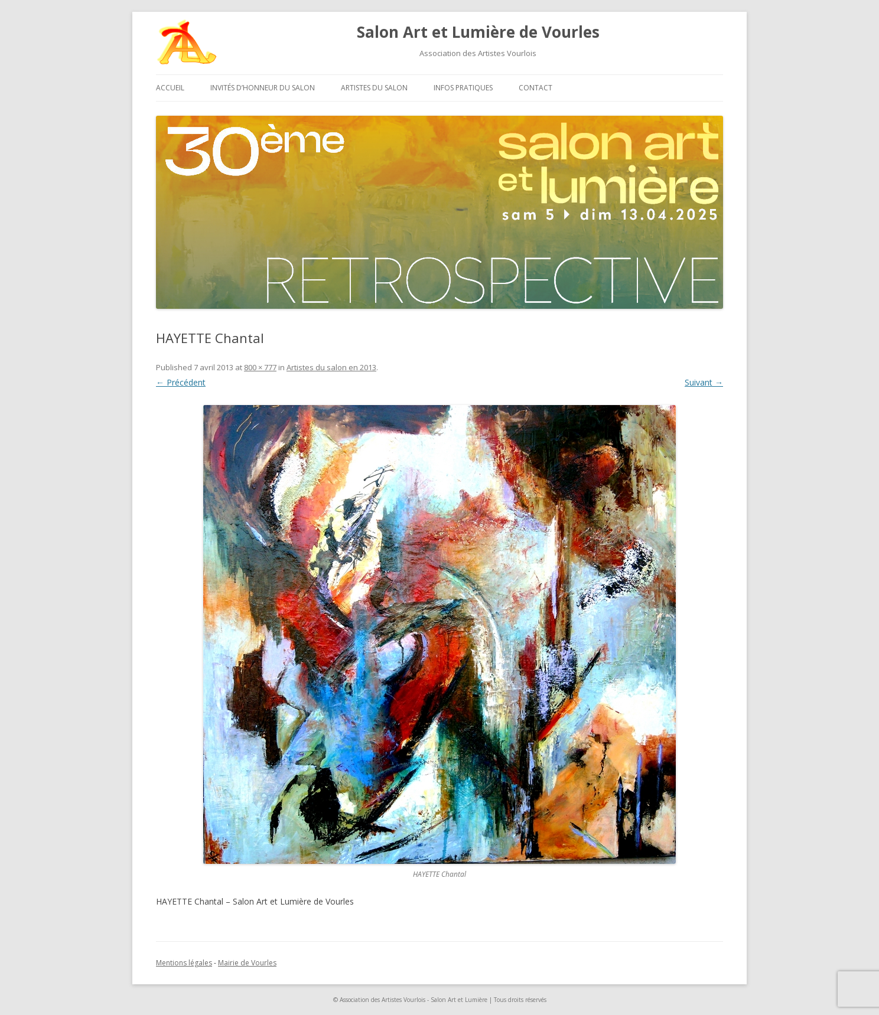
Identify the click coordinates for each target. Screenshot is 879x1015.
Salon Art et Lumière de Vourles (478, 32)
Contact (535, 88)
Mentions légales (184, 963)
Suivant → (704, 382)
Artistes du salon (374, 88)
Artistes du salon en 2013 (331, 367)
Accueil (170, 88)
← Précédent (181, 382)
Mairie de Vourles (247, 963)
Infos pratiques (463, 88)
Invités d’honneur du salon (262, 88)
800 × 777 (260, 367)
